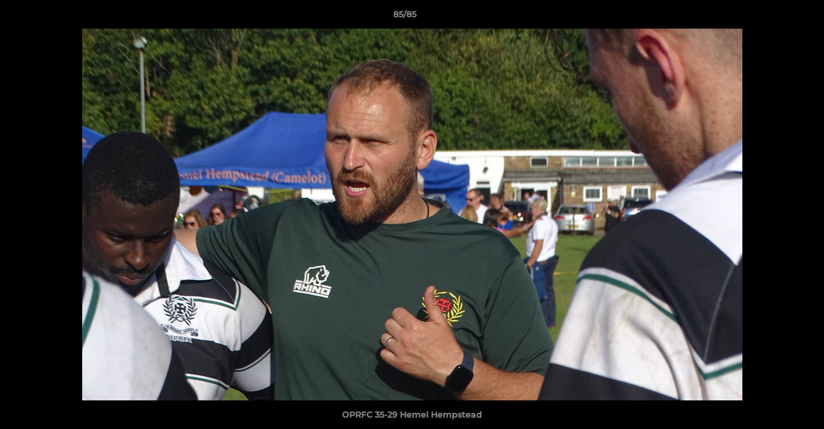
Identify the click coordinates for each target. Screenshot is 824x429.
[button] (774, 17)
